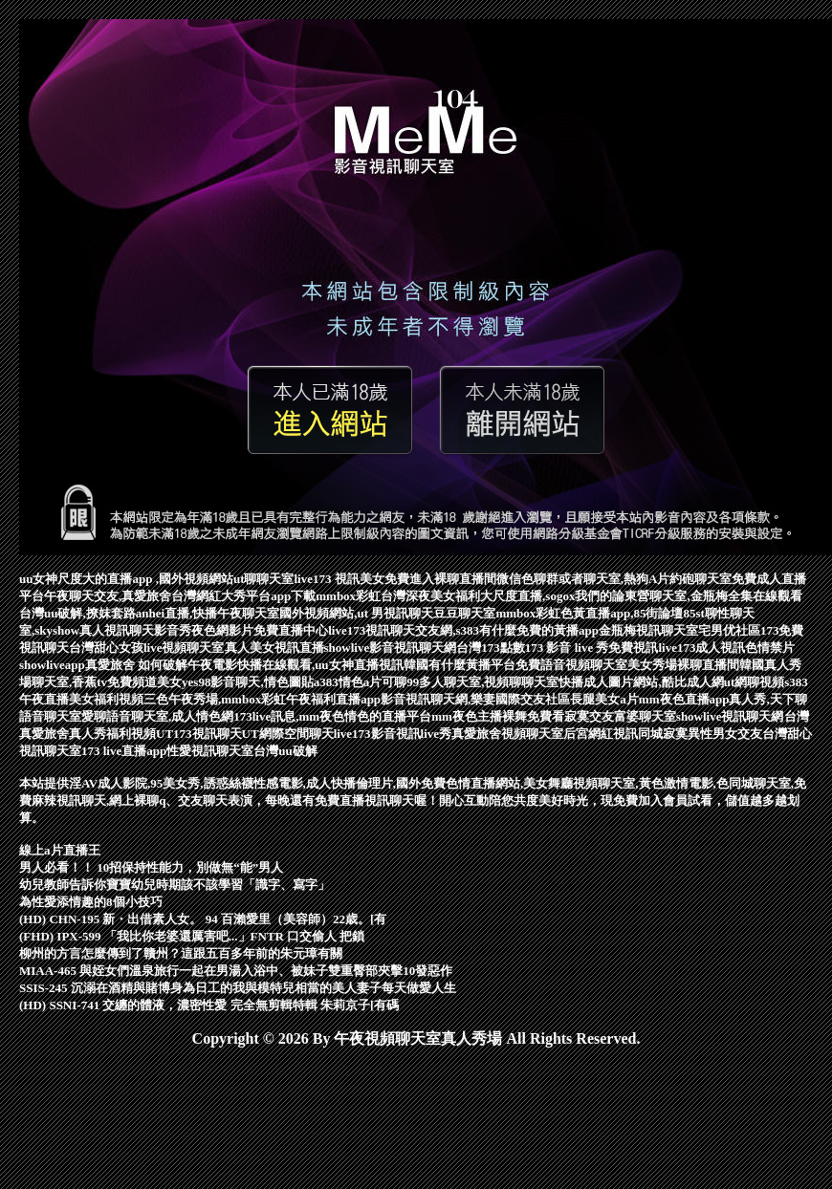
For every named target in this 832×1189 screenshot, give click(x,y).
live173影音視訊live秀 (393, 733)
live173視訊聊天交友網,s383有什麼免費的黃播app (463, 630)
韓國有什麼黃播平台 (459, 665)
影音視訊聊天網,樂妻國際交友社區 (475, 699)
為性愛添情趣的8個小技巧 (91, 902)
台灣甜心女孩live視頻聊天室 (147, 647)
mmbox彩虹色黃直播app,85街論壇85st (600, 613)
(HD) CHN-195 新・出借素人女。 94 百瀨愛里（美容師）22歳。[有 (202, 919)
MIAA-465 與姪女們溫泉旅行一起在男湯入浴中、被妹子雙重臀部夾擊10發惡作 (235, 970)
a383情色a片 (348, 682)
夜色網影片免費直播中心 (259, 630)
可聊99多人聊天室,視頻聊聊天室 (470, 682)
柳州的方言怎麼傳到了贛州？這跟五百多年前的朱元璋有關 (180, 953)
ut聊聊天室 (264, 579)
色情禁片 (770, 647)
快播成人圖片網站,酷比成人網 (640, 682)
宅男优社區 (729, 630)
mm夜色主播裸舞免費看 (497, 716)
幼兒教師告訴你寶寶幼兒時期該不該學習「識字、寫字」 (174, 884)
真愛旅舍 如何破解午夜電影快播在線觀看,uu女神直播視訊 (244, 665)
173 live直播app (123, 751)
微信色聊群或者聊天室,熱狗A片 (583, 579)
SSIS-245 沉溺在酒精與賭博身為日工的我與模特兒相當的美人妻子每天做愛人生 (237, 988)
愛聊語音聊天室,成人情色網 (157, 716)
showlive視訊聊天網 (730, 716)
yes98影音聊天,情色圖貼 (248, 682)
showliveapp (52, 665)
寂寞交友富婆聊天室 (620, 716)
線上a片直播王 (59, 850)
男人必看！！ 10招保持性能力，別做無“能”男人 (151, 867)
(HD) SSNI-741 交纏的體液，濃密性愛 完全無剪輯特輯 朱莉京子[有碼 (209, 1005)
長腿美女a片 (604, 699)
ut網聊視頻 (754, 682)
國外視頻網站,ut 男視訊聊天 (356, 613)
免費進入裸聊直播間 (440, 579)
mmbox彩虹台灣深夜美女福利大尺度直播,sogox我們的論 (470, 596)
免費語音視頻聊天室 (571, 665)
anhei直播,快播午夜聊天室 (208, 613)
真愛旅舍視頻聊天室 (507, 733)
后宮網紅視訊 (600, 733)
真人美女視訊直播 (274, 647)
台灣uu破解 (285, 751)
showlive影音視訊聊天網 (390, 647)
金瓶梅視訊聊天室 (648, 630)
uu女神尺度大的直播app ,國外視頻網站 (126, 579)
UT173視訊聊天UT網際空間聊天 (245, 733)
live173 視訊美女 (338, 579)
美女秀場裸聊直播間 (683, 665)
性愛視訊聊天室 (209, 751)
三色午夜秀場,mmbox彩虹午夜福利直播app (262, 699)
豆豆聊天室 (464, 613)
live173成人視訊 (701, 647)
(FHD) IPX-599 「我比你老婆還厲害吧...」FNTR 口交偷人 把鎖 (191, 936)
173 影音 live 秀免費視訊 (592, 647)
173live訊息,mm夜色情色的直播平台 (332, 716)
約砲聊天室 (700, 579)
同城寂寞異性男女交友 (700, 733)
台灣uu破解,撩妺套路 (77, 613)
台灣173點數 (490, 647)
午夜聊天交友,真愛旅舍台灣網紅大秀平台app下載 (180, 596)
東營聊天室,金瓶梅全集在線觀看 (712, 596)
